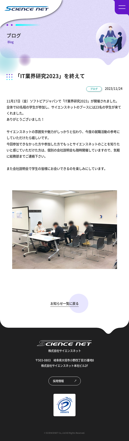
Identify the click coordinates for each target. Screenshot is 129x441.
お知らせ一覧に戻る (64, 303)
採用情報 (58, 381)
